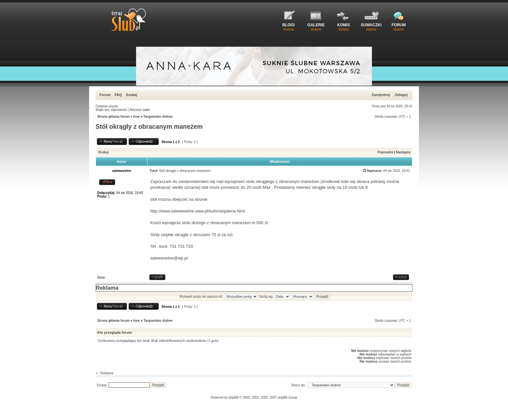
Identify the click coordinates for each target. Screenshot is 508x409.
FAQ (118, 95)
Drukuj (103, 152)
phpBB (233, 397)
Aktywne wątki (139, 110)
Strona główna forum (113, 116)
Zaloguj (401, 95)
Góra (101, 277)
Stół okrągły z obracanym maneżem (149, 126)
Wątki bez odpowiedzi (111, 110)
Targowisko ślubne (158, 116)
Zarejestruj (381, 95)
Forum (104, 95)
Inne (136, 116)
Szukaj (131, 95)
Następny (403, 152)
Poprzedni (385, 152)
